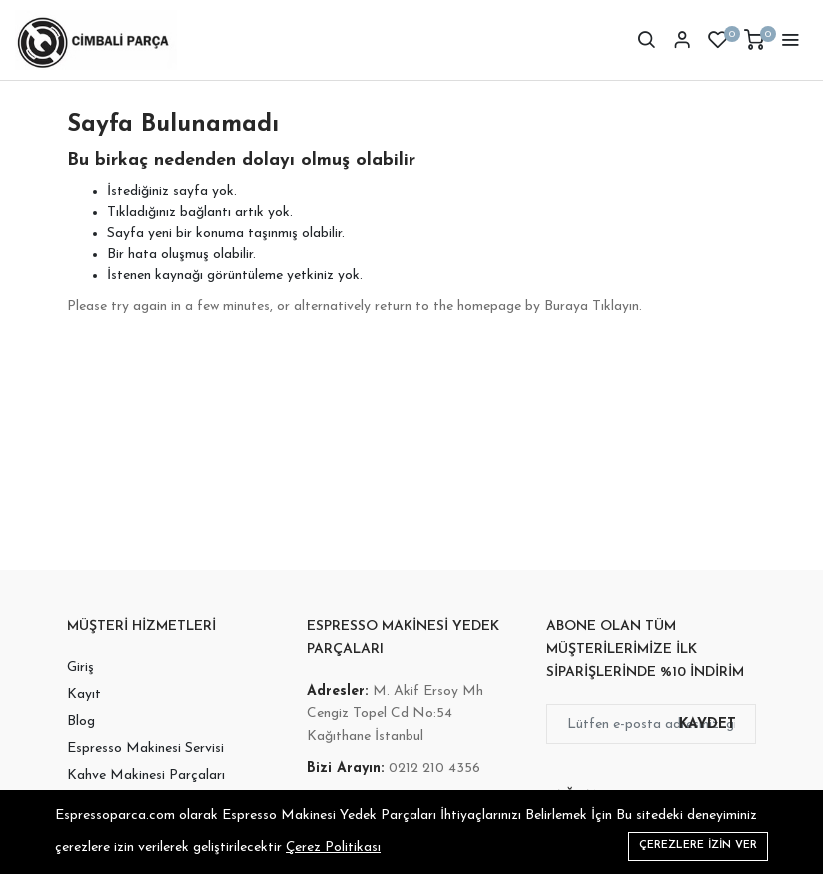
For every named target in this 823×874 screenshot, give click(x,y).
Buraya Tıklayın (591, 306)
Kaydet (707, 724)
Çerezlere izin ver (698, 845)
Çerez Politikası (333, 847)
